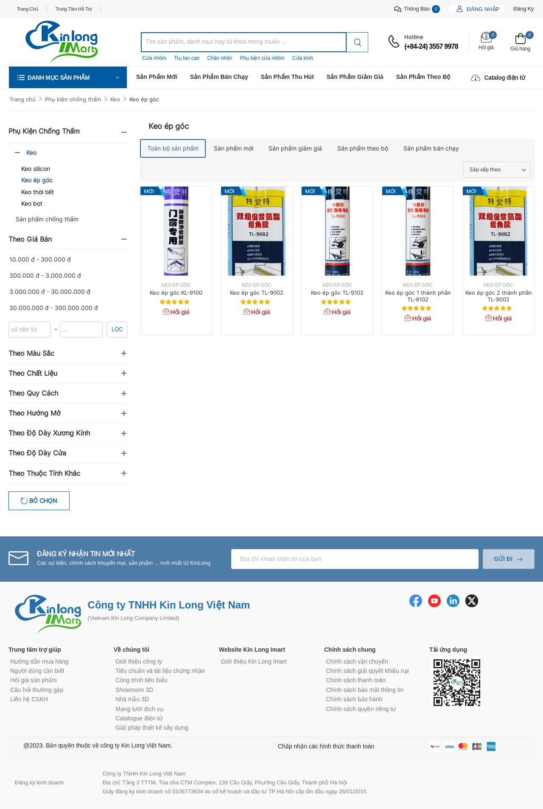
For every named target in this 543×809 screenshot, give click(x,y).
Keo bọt (31, 203)
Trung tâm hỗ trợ (74, 8)
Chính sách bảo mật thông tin (364, 689)
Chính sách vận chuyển (357, 661)
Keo (115, 99)
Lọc (117, 329)
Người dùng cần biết (37, 670)
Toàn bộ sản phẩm (173, 148)
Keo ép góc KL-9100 (176, 292)
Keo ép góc (144, 99)
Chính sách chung (349, 649)
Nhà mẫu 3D (132, 699)
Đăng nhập (482, 9)
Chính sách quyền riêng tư (361, 709)
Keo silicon (35, 168)
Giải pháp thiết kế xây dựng (151, 727)
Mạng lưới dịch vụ (139, 709)
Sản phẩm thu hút (287, 76)
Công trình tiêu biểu (141, 680)
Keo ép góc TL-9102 (337, 292)
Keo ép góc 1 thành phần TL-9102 (418, 296)
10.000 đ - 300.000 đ (40, 259)
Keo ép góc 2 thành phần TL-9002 (498, 296)
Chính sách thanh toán (356, 680)
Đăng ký (523, 9)
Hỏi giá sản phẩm (33, 680)
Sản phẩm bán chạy (219, 76)
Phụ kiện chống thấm (73, 99)
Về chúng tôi (131, 649)
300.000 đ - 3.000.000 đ (45, 275)
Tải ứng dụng (448, 649)
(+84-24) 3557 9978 (431, 46)
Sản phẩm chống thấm (47, 219)
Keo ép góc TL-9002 (256, 292)
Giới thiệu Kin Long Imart (254, 661)
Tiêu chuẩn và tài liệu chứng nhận (160, 670)
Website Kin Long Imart (252, 649)
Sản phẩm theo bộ (423, 76)
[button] (67, 77)
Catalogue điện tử (138, 718)
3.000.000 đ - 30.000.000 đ (49, 291)
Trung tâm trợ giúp (34, 649)
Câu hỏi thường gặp (36, 689)
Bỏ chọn (42, 500)
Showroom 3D (134, 689)
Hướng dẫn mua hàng (39, 661)
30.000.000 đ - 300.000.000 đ (53, 307)
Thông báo (417, 9)
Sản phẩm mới (156, 76)
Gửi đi (503, 558)
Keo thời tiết (37, 191)
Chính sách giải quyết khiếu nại (367, 670)
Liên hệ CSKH (29, 699)
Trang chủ (27, 8)
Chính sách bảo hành (354, 699)
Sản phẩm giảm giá (355, 76)
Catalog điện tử (498, 77)
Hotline (413, 36)
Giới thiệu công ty (138, 661)
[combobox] (244, 42)
